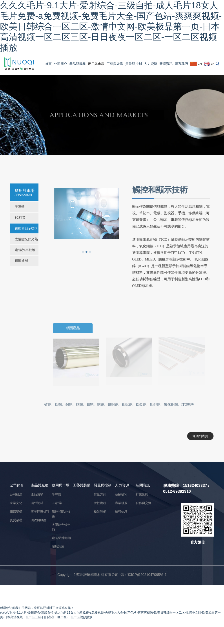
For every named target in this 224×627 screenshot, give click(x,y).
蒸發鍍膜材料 (40, 511)
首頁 (48, 64)
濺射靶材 (37, 503)
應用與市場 (96, 64)
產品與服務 (77, 64)
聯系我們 (181, 64)
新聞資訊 (166, 64)
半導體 (20, 207)
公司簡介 (60, 64)
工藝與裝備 (115, 64)
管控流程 (100, 503)
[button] (81, 252)
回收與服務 (38, 520)
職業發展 (121, 503)
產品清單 (37, 494)
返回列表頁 (198, 436)
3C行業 (20, 217)
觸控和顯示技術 (26, 228)
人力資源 (150, 64)
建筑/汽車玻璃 (25, 250)
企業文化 (16, 503)
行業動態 (142, 494)
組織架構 (16, 511)
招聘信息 (121, 511)
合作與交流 (143, 503)
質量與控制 (133, 64)
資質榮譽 (16, 520)
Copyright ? (66, 575)
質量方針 (100, 494)
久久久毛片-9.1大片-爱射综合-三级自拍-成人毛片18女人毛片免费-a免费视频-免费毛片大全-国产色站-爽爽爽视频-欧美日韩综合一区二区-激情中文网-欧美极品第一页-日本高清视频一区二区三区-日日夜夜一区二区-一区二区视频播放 (111, 26)
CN (196, 64)
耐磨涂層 (21, 260)
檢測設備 (100, 511)
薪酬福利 (121, 494)
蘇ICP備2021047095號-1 (147, 575)
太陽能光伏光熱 (26, 239)
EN (209, 64)
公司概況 (16, 494)
